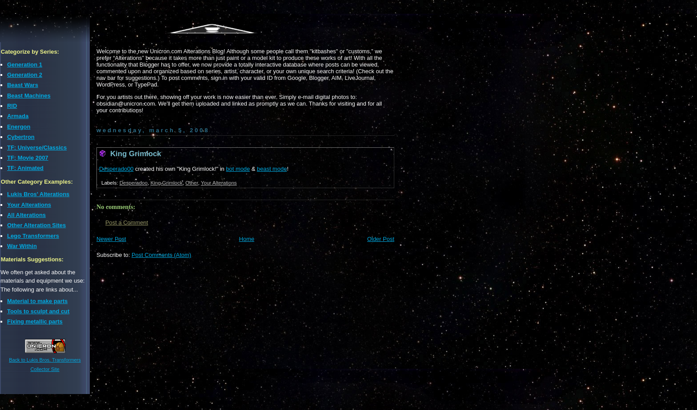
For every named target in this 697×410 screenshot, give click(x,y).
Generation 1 (24, 64)
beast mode (272, 169)
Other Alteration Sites (36, 225)
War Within (22, 246)
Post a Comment (126, 222)
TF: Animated (25, 168)
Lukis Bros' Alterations (38, 194)
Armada (17, 116)
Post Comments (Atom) (161, 255)
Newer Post (111, 239)
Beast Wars (22, 85)
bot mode (238, 169)
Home (246, 239)
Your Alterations (29, 204)
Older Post (380, 239)
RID (12, 105)
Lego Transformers (33, 236)
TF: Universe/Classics (37, 147)
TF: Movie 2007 (27, 157)
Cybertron (21, 137)
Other (191, 182)
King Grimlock (135, 154)
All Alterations (26, 215)
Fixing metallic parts (35, 321)
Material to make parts (37, 301)
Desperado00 (116, 169)
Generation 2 (24, 74)
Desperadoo (134, 182)
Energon (18, 126)
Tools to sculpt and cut (38, 311)
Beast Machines (29, 95)
